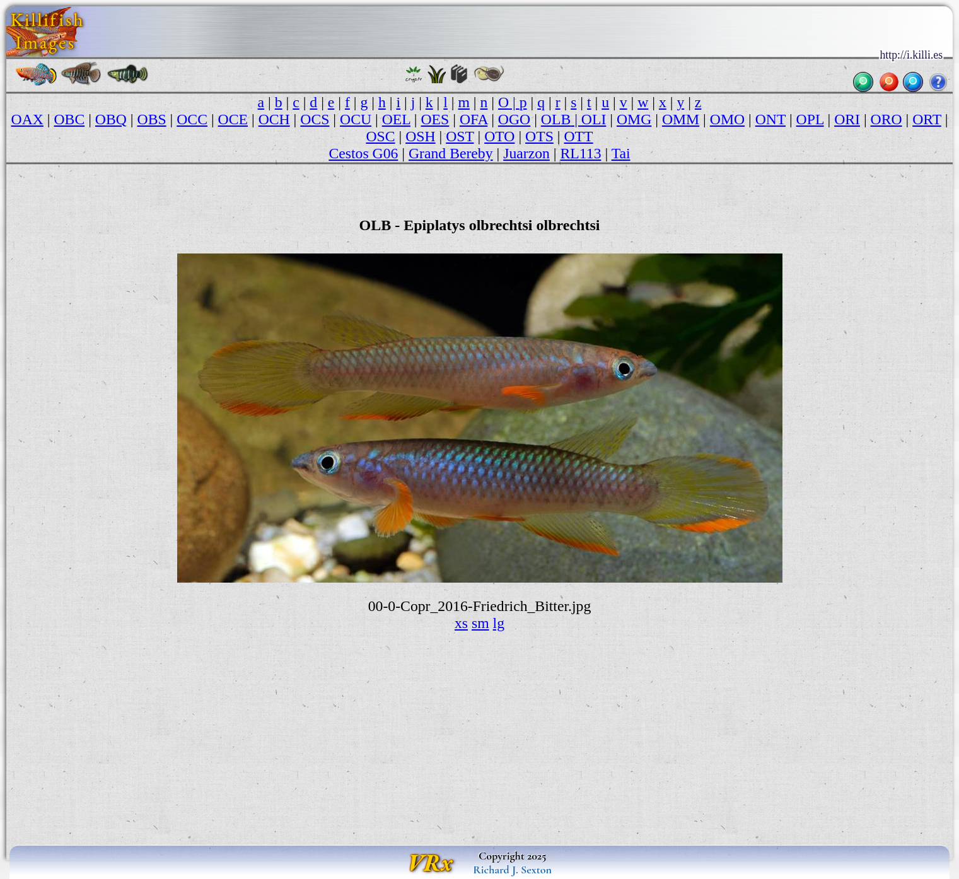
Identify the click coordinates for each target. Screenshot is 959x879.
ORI (847, 119)
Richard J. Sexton (512, 869)
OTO (499, 136)
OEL (396, 119)
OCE (233, 119)
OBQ (111, 119)
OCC (192, 119)
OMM (680, 119)
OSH (420, 136)
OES (435, 119)
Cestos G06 (363, 153)
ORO (886, 119)
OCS (314, 119)
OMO (727, 119)
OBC (69, 119)
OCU (355, 119)
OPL (810, 119)
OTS (539, 136)
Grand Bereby (451, 153)
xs (461, 623)
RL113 (581, 153)
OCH (274, 119)
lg (498, 623)
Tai (621, 153)
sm (480, 623)
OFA (473, 119)
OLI (594, 119)
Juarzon (526, 153)
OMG (634, 119)
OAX (27, 119)
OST (460, 136)
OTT (578, 136)
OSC (380, 136)
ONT (770, 119)
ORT (926, 119)
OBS (151, 119)
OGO (514, 119)
